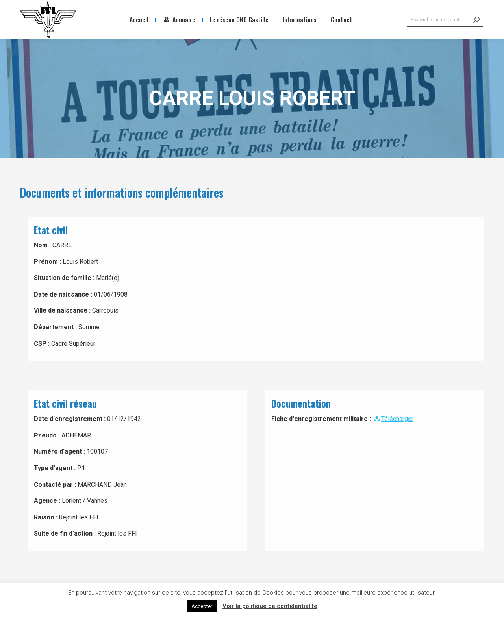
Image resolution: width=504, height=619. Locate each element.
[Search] (445, 20)
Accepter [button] (201, 606)
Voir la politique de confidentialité (269, 606)
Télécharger (392, 419)
